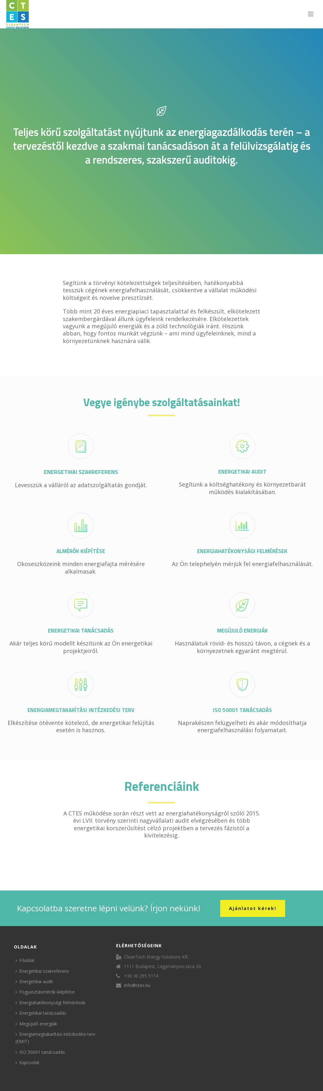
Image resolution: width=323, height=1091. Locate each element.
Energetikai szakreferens (42, 971)
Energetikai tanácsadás (40, 1013)
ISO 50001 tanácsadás (40, 1052)
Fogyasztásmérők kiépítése (45, 992)
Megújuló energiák (36, 1024)
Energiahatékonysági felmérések (50, 1003)
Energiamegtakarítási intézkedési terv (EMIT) (55, 1037)
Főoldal (24, 960)
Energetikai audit (34, 981)
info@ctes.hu (137, 985)
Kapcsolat (27, 1062)
